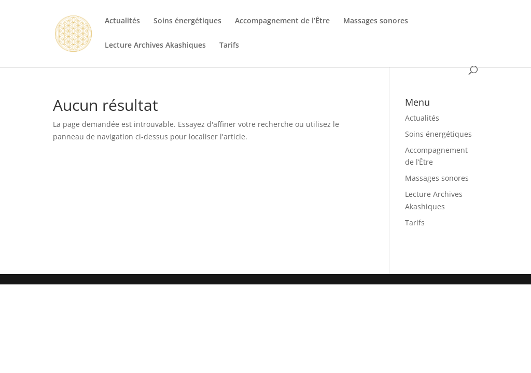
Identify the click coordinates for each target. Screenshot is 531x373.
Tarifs (229, 45)
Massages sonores (375, 21)
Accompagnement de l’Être (282, 21)
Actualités (122, 21)
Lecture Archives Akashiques (155, 45)
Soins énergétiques (187, 21)
